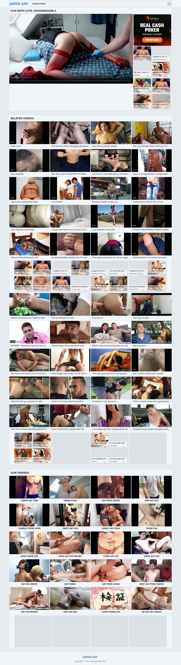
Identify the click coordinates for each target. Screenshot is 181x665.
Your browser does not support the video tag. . (71, 49)
